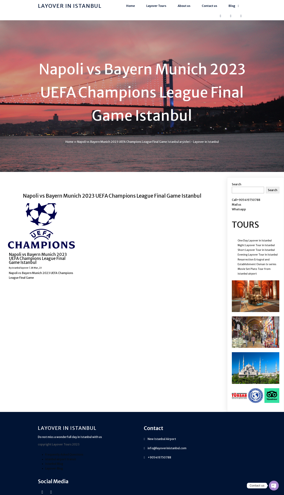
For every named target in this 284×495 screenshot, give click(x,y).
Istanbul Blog (54, 472)
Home (69, 144)
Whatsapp (239, 212)
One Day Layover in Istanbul (255, 243)
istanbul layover (20, 270)
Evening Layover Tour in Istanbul (258, 258)
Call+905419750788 (246, 203)
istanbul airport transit (60, 467)
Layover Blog (54, 477)
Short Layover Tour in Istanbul (256, 253)
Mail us (236, 207)
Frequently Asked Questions (64, 463)
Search (236, 187)
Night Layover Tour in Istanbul (256, 248)
